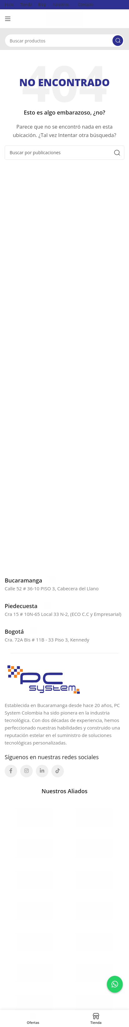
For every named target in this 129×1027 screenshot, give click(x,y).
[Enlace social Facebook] (11, 771)
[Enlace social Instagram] (26, 771)
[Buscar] (64, 40)
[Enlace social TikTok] (57, 771)
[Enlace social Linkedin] (42, 771)
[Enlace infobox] (30, 580)
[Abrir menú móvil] (8, 18)
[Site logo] (65, 18)
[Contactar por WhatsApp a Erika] (115, 984)
